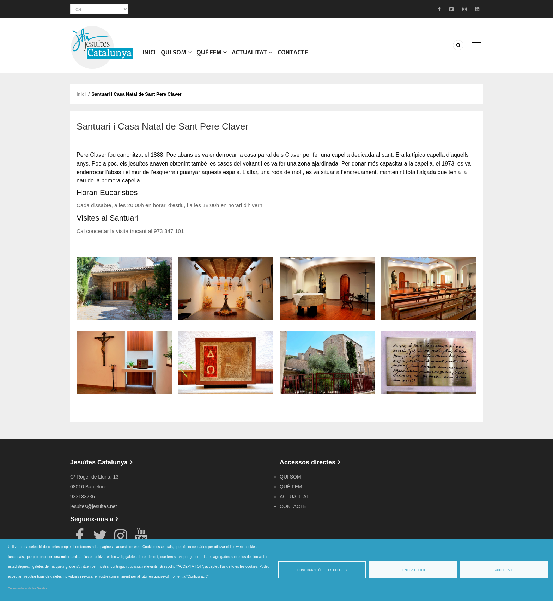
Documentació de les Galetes (27, 588)
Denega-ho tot (413, 570)
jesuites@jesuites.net (93, 506)
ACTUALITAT (253, 55)
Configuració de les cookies (322, 570)
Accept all (504, 570)
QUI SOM (176, 55)
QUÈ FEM (212, 55)
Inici (149, 55)
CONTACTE (293, 55)
